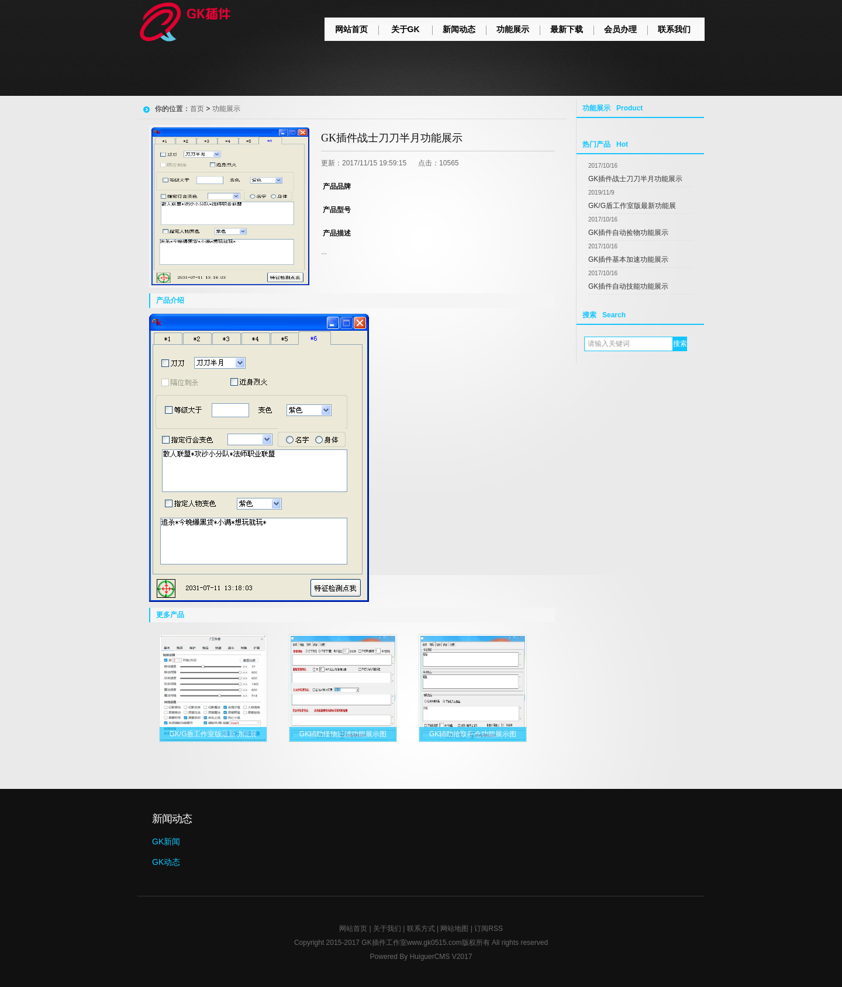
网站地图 (454, 928)
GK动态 (166, 862)
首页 (197, 109)
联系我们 (674, 29)
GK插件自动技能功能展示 (628, 286)
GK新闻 (166, 841)
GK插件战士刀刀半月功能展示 (635, 179)
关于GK (405, 29)
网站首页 (351, 29)
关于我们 (387, 928)
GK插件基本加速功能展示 (628, 259)
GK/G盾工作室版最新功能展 (632, 206)
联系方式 (421, 928)
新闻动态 (459, 29)
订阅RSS (488, 928)
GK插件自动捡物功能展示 (628, 232)
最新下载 (566, 29)
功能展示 (512, 29)
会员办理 (620, 29)
